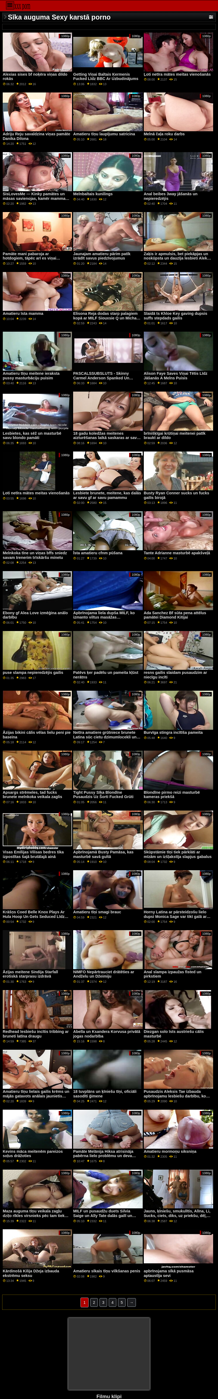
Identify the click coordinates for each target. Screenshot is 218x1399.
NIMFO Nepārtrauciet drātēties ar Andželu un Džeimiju (103, 974)
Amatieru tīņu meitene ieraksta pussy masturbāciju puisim (31, 375)
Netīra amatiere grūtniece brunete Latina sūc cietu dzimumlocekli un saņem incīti (104, 737)
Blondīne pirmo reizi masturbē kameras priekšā (172, 794)
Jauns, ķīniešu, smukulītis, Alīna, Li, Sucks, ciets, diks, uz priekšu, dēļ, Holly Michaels (177, 1215)
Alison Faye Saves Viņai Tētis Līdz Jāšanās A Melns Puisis (175, 375)
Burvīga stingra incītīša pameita (173, 732)
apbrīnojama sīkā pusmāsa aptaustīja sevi (169, 1273)
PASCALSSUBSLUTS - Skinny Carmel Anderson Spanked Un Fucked (101, 378)
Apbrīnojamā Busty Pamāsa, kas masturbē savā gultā (103, 854)
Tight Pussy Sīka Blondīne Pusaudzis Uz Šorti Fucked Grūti (103, 794)
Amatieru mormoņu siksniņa (170, 1151)
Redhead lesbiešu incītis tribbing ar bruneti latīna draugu (36, 1033)
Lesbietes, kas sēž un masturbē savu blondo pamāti (32, 435)
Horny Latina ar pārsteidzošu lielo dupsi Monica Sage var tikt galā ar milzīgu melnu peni (175, 916)
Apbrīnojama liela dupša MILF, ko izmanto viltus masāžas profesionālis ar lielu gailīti (104, 617)
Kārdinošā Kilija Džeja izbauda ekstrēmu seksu (31, 1273)
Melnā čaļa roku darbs (164, 134)
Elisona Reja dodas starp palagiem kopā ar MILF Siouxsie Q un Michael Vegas (106, 318)
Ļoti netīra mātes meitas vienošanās (177, 74)
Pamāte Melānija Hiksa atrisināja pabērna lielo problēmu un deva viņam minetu (103, 1156)
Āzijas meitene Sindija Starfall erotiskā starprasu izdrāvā (30, 974)
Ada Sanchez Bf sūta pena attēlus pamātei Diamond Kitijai (175, 615)
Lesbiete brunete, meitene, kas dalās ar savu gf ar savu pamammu (107, 495)
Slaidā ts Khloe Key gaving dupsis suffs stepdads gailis (175, 315)
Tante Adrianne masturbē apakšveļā (177, 553)
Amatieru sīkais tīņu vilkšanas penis (106, 1271)
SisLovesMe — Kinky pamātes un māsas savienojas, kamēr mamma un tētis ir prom (34, 198)
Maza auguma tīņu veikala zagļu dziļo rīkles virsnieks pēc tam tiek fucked (33, 1215)
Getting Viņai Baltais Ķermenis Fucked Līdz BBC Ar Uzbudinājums (105, 76)
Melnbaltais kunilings (93, 194)
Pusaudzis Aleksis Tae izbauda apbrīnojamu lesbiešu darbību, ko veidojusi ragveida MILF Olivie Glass (177, 1096)
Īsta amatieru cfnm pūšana (97, 553)
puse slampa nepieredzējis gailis (33, 672)
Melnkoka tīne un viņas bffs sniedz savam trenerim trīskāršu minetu (35, 555)
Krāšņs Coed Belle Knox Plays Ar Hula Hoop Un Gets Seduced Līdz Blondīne (34, 916)
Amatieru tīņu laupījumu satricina (104, 134)
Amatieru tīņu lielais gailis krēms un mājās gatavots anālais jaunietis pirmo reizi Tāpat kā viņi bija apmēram (36, 1098)
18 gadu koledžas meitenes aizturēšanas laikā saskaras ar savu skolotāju (106, 437)
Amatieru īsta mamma (23, 313)
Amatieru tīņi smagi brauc (97, 912)
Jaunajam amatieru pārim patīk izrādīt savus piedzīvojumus (101, 256)
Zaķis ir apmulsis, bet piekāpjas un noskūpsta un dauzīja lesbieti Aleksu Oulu (178, 258)
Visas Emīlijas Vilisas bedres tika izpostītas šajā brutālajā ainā (33, 854)
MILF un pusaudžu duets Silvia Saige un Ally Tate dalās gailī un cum (102, 1215)
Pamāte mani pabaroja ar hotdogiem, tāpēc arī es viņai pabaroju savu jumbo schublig (31, 258)
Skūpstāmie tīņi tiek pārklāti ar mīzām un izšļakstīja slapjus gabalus (178, 854)
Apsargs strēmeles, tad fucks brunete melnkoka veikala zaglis (32, 794)
